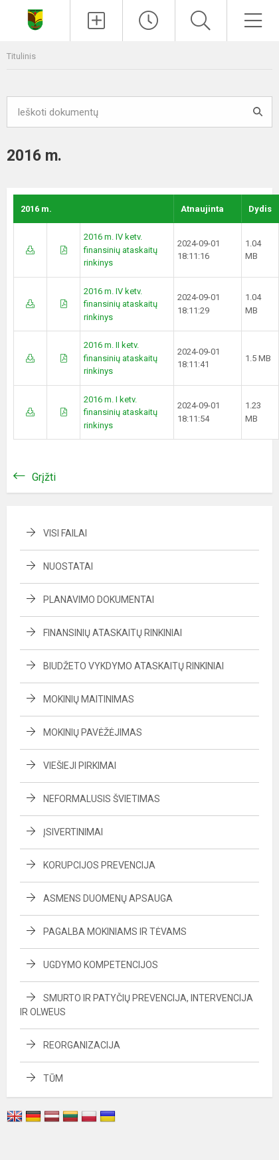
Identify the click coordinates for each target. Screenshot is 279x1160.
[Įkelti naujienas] (96, 20)
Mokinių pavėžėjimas (92, 732)
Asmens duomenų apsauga (108, 898)
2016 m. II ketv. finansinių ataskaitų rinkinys (120, 358)
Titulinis (21, 56)
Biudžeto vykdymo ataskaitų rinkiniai (133, 666)
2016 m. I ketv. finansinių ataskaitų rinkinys (120, 412)
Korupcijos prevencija (99, 865)
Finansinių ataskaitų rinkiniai (112, 632)
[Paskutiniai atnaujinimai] (149, 20)
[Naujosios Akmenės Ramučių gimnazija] (35, 19)
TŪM (53, 1078)
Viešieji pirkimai (79, 765)
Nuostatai (68, 566)
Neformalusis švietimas (101, 798)
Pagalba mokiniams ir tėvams (115, 931)
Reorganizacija (81, 1045)
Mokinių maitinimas (88, 699)
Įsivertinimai (73, 832)
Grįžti (44, 477)
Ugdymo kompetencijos (100, 964)
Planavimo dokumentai (98, 599)
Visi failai (65, 533)
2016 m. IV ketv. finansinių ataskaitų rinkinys (120, 250)
